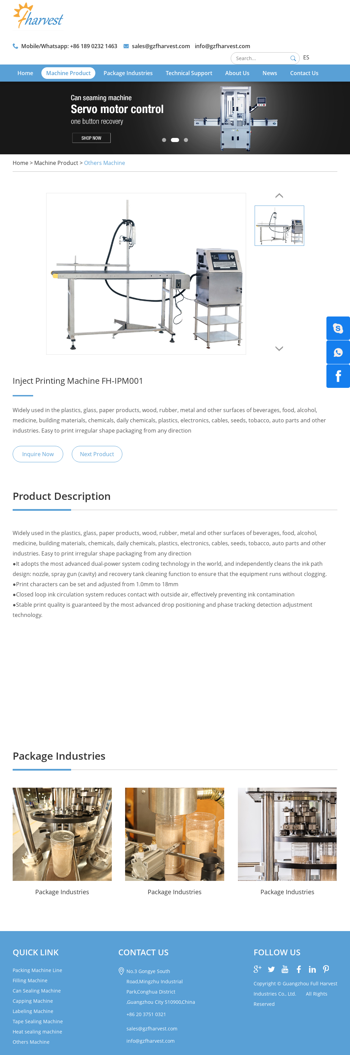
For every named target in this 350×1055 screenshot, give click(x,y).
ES (306, 57)
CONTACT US (143, 952)
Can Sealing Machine (37, 990)
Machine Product (68, 73)
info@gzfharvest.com (222, 46)
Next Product (97, 454)
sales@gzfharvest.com (161, 46)
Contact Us (304, 73)
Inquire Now (38, 454)
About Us (237, 73)
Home (25, 73)
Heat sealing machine (37, 1031)
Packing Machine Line (37, 970)
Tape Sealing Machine (38, 1021)
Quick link (35, 952)
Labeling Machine (33, 1011)
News (269, 73)
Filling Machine (30, 980)
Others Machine (104, 163)
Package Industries (128, 73)
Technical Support (189, 73)
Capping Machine (33, 1001)
